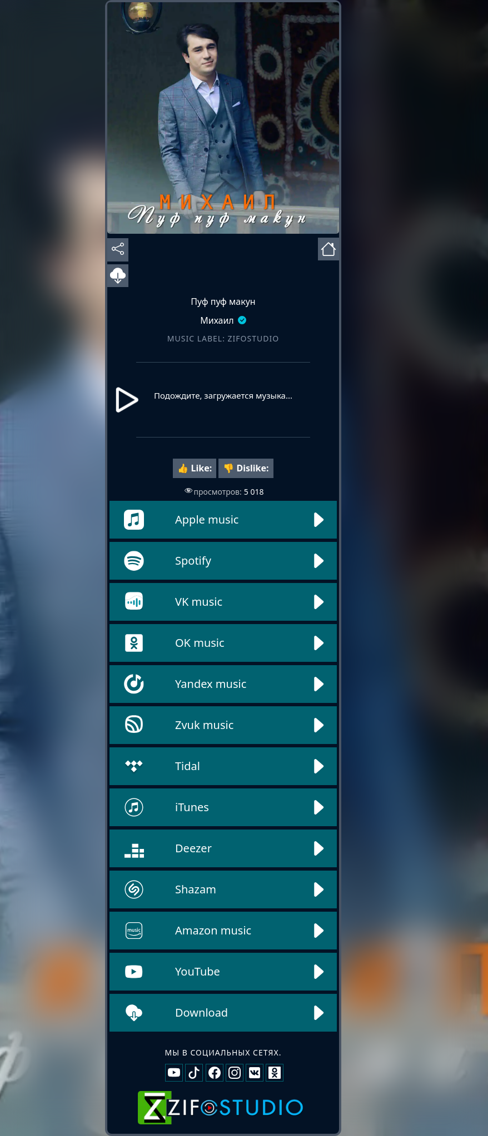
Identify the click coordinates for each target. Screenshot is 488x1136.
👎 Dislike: (245, 468)
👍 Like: (194, 468)
